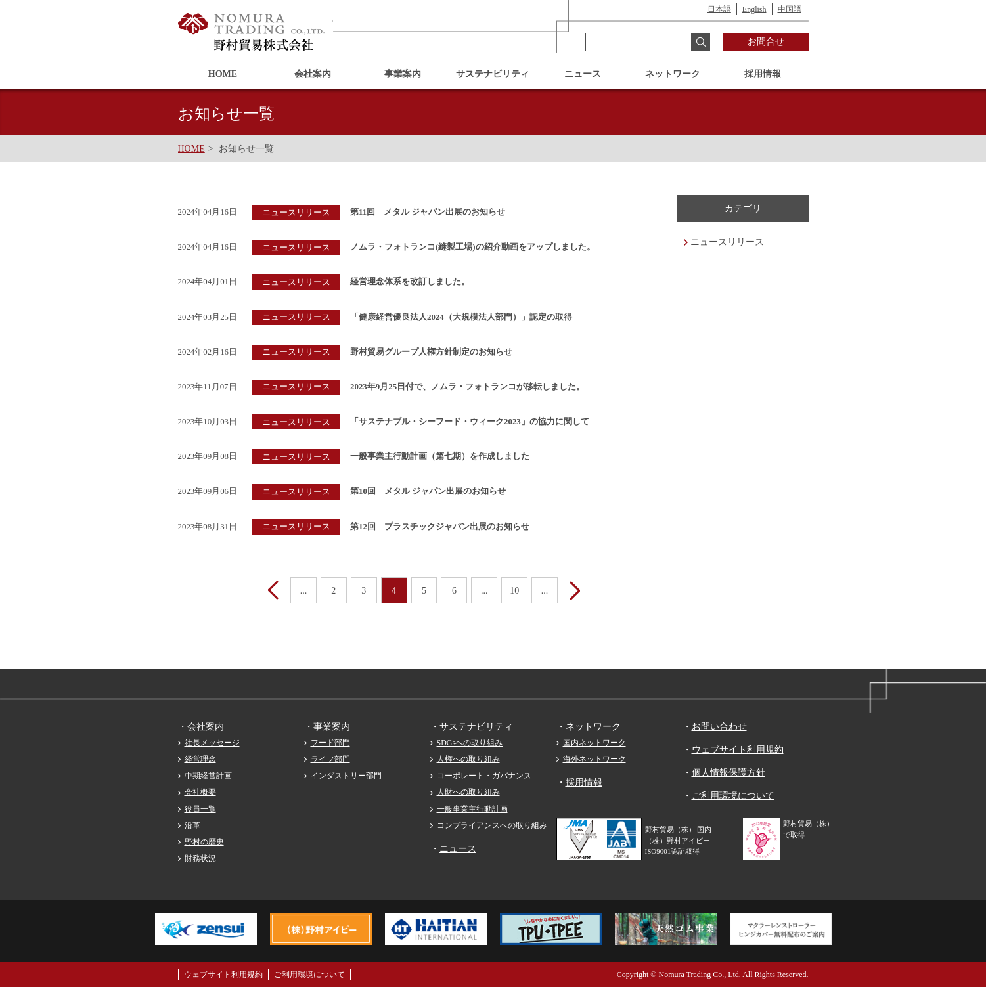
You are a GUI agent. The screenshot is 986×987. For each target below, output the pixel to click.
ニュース (582, 74)
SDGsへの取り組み (470, 742)
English (754, 9)
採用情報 (762, 74)
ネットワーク (672, 74)
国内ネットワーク (594, 742)
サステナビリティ (492, 74)
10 (515, 591)
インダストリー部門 (346, 775)
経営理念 (200, 759)
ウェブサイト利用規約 (738, 750)
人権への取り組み (468, 759)
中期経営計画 (208, 775)
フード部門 (330, 742)
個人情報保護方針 (728, 773)
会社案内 (312, 74)
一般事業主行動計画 (472, 809)
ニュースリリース (727, 242)
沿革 (192, 825)
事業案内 (402, 74)
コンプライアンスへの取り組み (492, 825)
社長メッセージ (212, 742)
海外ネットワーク (594, 759)
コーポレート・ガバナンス (484, 775)
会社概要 (200, 792)
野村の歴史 (204, 841)
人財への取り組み (468, 792)
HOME (222, 74)
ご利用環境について (733, 796)
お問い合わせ (719, 727)
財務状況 (200, 858)
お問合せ (766, 42)
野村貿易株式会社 (252, 32)
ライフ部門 (330, 759)
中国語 (789, 9)
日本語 (719, 9)
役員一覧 (200, 809)
